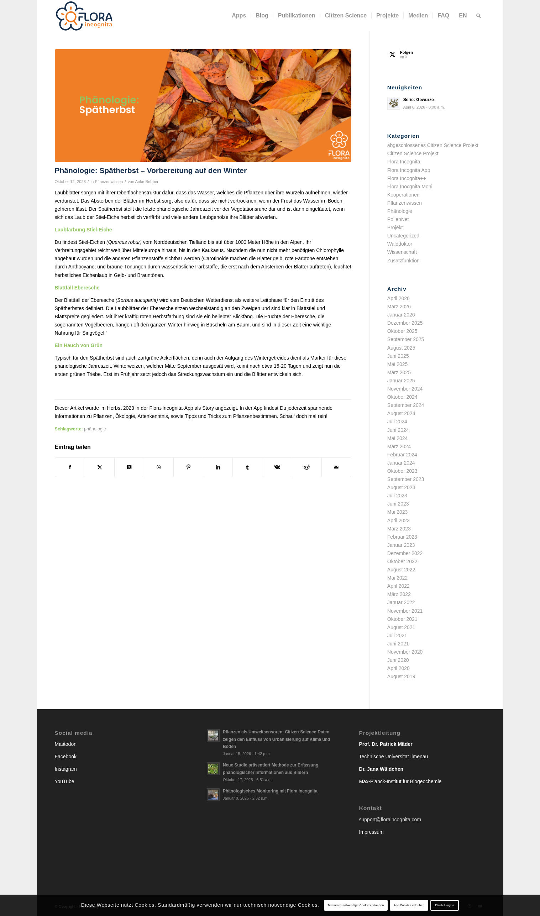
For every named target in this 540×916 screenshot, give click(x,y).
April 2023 (398, 520)
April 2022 (398, 586)
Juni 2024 (398, 430)
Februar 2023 (402, 537)
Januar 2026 (401, 315)
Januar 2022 (401, 602)
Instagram (66, 769)
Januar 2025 (401, 380)
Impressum (371, 832)
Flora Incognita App (408, 170)
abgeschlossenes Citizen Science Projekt (432, 145)
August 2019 (401, 676)
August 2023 (401, 487)
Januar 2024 (401, 463)
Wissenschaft (402, 252)
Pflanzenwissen (109, 181)
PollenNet (398, 219)
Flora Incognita (403, 161)
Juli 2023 (397, 495)
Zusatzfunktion (403, 260)
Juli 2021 (397, 635)
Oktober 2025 (402, 331)
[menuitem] (239, 15)
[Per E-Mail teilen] (336, 467)
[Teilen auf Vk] (277, 467)
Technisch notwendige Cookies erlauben (356, 905)
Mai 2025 (397, 364)
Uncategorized (403, 236)
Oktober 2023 (402, 471)
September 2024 (405, 405)
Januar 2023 (401, 545)
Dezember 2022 (405, 553)
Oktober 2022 (402, 561)
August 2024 (401, 413)
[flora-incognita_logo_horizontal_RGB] (84, 15)
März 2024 (399, 446)
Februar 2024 (402, 454)
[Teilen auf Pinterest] (188, 467)
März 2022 (399, 594)
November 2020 (405, 652)
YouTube (64, 781)
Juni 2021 (398, 644)
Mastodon (66, 744)
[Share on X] (129, 467)
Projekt (395, 227)
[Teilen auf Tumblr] (247, 467)
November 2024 (405, 389)
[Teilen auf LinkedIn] (217, 467)
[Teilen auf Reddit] (306, 467)
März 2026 (399, 306)
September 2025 (405, 339)
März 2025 (399, 372)
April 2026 (398, 298)
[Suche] (479, 15)
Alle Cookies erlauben (409, 905)
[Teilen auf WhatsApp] (158, 467)
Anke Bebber (147, 181)
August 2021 (401, 627)
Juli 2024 (397, 421)
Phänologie (399, 211)
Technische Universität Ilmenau (393, 756)
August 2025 (401, 348)
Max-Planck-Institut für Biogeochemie (400, 781)
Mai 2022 (397, 578)
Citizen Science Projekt (413, 153)
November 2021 (405, 611)
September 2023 (405, 479)
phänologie (95, 428)
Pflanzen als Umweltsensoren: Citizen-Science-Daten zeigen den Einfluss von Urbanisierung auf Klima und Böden (276, 739)
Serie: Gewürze (418, 99)
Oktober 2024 (402, 397)
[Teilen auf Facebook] (70, 467)
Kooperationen (403, 195)
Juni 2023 (398, 504)
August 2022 (401, 569)
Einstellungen (444, 905)
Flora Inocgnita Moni (409, 186)
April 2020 (398, 668)
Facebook (66, 756)
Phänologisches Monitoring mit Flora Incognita (270, 791)
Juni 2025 (398, 356)
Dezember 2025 (405, 323)
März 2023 (399, 529)
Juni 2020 (398, 660)
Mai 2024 (397, 438)
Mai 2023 (397, 512)
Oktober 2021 (402, 619)
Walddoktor (399, 244)
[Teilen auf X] (99, 467)
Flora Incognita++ (406, 178)
